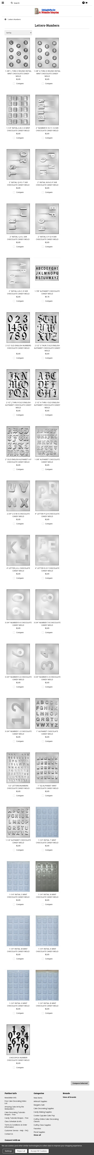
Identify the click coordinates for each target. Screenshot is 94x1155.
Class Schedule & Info (13, 1122)
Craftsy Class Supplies (42, 1125)
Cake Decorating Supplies (44, 1108)
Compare (20, 83)
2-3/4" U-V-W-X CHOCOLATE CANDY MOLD (18, 515)
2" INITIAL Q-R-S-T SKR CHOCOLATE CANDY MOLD (18, 183)
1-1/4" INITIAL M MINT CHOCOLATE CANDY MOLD (18, 950)
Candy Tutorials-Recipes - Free (17, 1119)
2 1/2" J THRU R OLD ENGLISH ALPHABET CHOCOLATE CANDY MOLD (18, 405)
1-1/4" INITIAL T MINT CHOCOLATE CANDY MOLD (47, 841)
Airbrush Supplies (40, 1101)
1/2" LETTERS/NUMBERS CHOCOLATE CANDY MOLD (18, 786)
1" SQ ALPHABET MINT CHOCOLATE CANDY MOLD (47, 786)
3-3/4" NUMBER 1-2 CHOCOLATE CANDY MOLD (18, 732)
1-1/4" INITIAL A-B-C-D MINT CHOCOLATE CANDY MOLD (18, 129)
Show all (37, 1135)
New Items (38, 1097)
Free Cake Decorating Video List (16, 1102)
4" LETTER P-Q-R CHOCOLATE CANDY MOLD (47, 515)
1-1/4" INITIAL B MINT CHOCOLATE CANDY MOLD (47, 1004)
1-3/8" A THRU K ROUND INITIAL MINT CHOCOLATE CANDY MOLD (47, 73)
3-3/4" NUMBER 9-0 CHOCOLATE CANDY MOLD (18, 623)
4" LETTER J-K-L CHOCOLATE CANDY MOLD (18, 569)
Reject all (21, 1151)
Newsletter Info (11, 1097)
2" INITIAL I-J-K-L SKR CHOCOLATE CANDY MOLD (18, 238)
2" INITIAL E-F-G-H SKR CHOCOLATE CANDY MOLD (47, 238)
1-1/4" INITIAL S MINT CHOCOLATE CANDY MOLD (18, 895)
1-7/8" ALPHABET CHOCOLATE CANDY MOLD (47, 292)
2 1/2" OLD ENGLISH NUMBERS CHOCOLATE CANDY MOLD (18, 346)
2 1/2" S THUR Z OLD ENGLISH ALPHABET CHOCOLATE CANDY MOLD (47, 348)
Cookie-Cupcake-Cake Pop (44, 1115)
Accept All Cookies (39, 1151)
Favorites (37, 1128)
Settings (8, 1151)
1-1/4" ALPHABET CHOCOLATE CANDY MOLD (18, 841)
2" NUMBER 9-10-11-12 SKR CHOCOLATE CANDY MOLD (47, 129)
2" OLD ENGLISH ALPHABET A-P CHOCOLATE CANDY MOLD (18, 460)
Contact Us (9, 1135)
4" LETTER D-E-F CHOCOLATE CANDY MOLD (47, 569)
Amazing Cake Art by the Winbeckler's (14, 1108)
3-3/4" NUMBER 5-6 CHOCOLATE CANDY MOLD (18, 678)
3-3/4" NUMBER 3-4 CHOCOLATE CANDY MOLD (47, 678)
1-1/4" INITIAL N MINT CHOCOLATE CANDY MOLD (47, 895)
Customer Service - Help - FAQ (17, 1132)
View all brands (69, 1097)
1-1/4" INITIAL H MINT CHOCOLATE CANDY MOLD (18, 1004)
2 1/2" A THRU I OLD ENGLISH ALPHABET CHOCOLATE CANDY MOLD (47, 405)
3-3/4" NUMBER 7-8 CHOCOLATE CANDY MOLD (47, 623)
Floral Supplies (39, 1132)
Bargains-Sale (39, 1104)
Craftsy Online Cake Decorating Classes (46, 1120)
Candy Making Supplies (43, 1112)
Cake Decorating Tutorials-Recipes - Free (15, 1114)
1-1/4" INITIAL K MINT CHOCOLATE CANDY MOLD (47, 950)
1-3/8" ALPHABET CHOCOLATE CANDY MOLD (47, 460)
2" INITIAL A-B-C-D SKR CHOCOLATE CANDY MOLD (18, 292)
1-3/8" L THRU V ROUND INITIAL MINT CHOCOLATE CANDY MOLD (18, 73)
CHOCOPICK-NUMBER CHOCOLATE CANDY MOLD (18, 1058)
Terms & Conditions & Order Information (16, 1127)
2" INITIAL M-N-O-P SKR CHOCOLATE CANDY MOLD (47, 183)
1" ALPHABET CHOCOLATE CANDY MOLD (47, 732)
